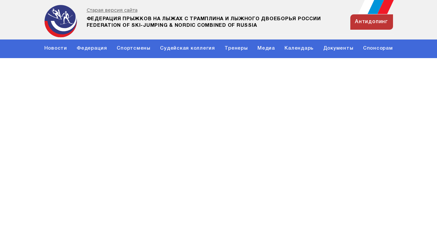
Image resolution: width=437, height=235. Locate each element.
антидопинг (371, 22)
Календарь (298, 48)
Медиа (266, 48)
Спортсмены (134, 48)
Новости (55, 48)
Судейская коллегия (187, 48)
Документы (338, 48)
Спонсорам (378, 48)
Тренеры (236, 48)
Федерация (92, 48)
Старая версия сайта (112, 10)
